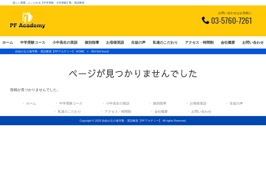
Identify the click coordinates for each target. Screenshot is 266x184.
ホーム (31, 103)
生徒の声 (236, 103)
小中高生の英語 (117, 103)
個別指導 (159, 103)
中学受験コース (71, 103)
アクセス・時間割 (118, 111)
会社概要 (161, 111)
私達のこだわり (69, 111)
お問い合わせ (201, 111)
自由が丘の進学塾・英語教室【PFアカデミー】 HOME (49, 51)
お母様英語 (198, 103)
